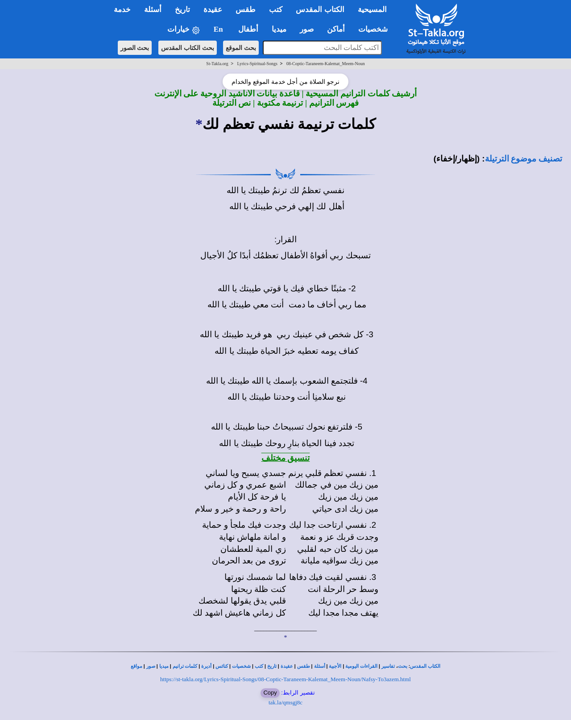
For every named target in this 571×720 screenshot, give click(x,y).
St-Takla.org (217, 63)
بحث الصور (134, 47)
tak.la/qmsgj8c (285, 702)
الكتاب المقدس (425, 666)
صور (150, 666)
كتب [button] (275, 9)
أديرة (206, 666)
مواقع (136, 666)
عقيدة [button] (212, 9)
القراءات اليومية (361, 666)
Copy (270, 692)
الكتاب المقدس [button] (320, 9)
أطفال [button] (248, 29)
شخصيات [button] (375, 29)
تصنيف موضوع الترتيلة (523, 158)
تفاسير (388, 666)
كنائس (221, 666)
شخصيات (241, 666)
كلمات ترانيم (185, 666)
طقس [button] (246, 9)
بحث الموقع (241, 47)
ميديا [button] (279, 29)
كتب (259, 666)
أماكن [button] (336, 29)
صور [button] (307, 29)
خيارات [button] (183, 29)
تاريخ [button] (182, 9)
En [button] (219, 29)
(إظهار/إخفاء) (457, 158)
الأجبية (335, 666)
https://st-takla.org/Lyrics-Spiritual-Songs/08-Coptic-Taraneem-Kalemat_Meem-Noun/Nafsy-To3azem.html (285, 679)
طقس (303, 666)
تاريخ (272, 666)
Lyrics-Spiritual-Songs (257, 63)
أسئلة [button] (152, 9)
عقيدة (287, 666)
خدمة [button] (122, 9)
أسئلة (319, 666)
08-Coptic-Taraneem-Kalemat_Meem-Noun (325, 63)
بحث (402, 666)
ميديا (164, 666)
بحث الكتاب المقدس (187, 47)
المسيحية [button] (372, 9)
